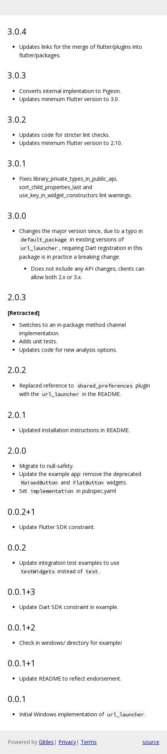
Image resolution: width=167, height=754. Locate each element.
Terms (89, 742)
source (150, 742)
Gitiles (46, 742)
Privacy (67, 742)
